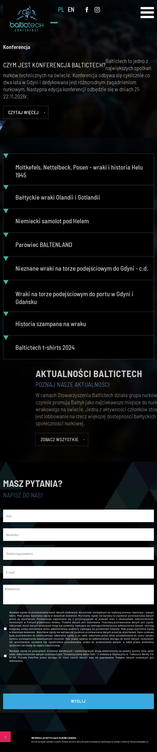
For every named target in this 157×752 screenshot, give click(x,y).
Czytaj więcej (27, 112)
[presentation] (78, 679)
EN (71, 9)
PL (61, 9)
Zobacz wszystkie (119, 439)
